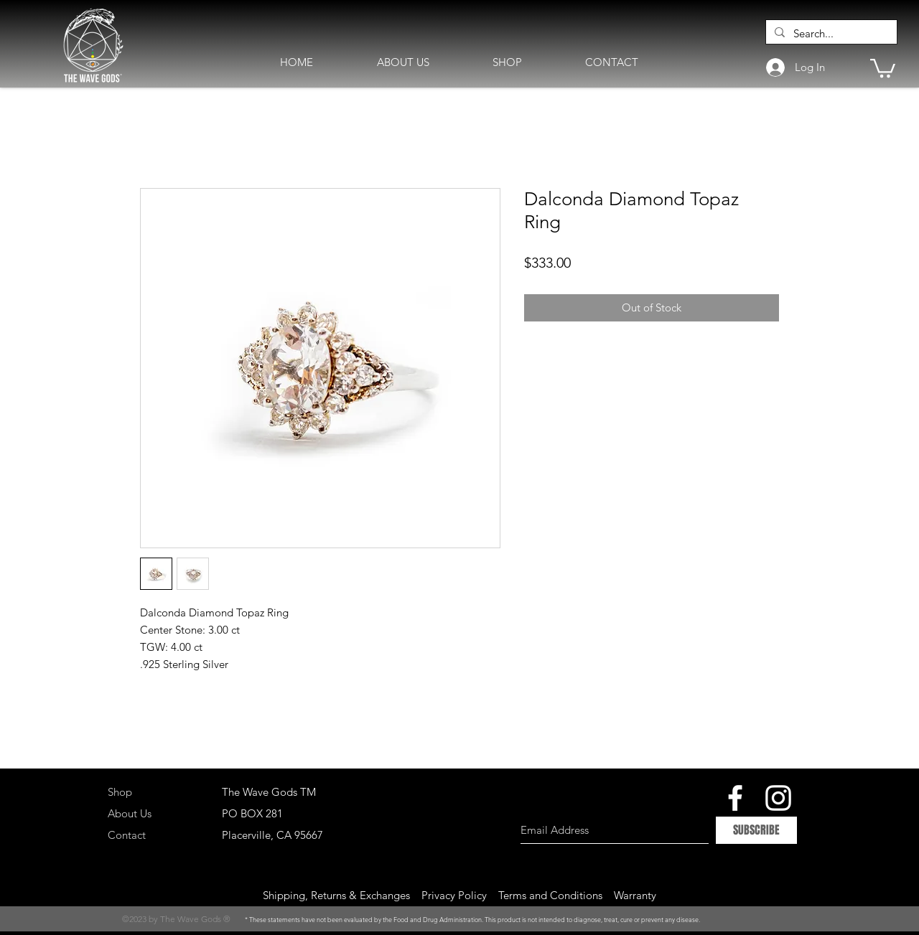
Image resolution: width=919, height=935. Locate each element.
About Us (129, 813)
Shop (120, 792)
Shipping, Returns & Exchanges (336, 895)
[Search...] (830, 33)
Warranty (635, 895)
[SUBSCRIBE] (756, 830)
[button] (882, 67)
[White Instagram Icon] (778, 798)
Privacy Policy (454, 895)
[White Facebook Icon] (735, 798)
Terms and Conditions (550, 895)
